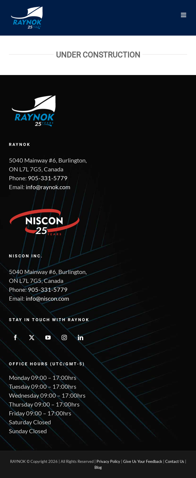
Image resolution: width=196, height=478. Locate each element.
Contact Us (174, 461)
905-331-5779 (48, 177)
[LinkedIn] (80, 337)
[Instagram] (64, 337)
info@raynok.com (48, 186)
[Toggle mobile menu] (184, 15)
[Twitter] (31, 337)
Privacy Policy (108, 461)
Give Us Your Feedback (142, 461)
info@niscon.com (47, 298)
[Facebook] (15, 337)
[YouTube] (47, 337)
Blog (98, 467)
